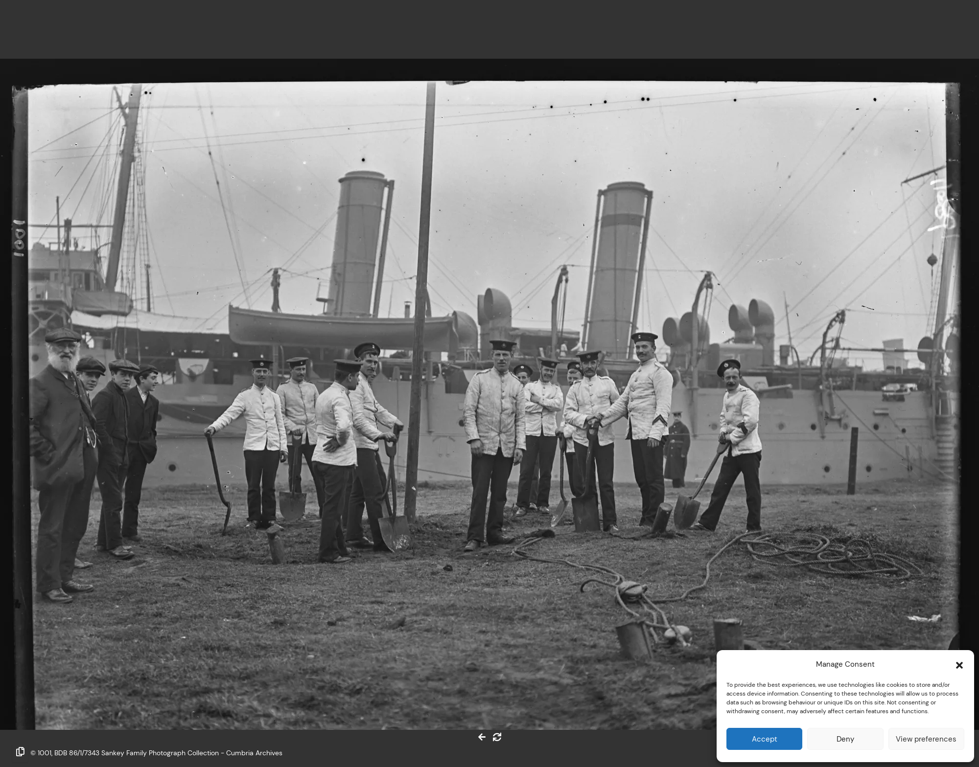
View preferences (926, 739)
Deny (845, 739)
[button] (959, 664)
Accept (764, 739)
